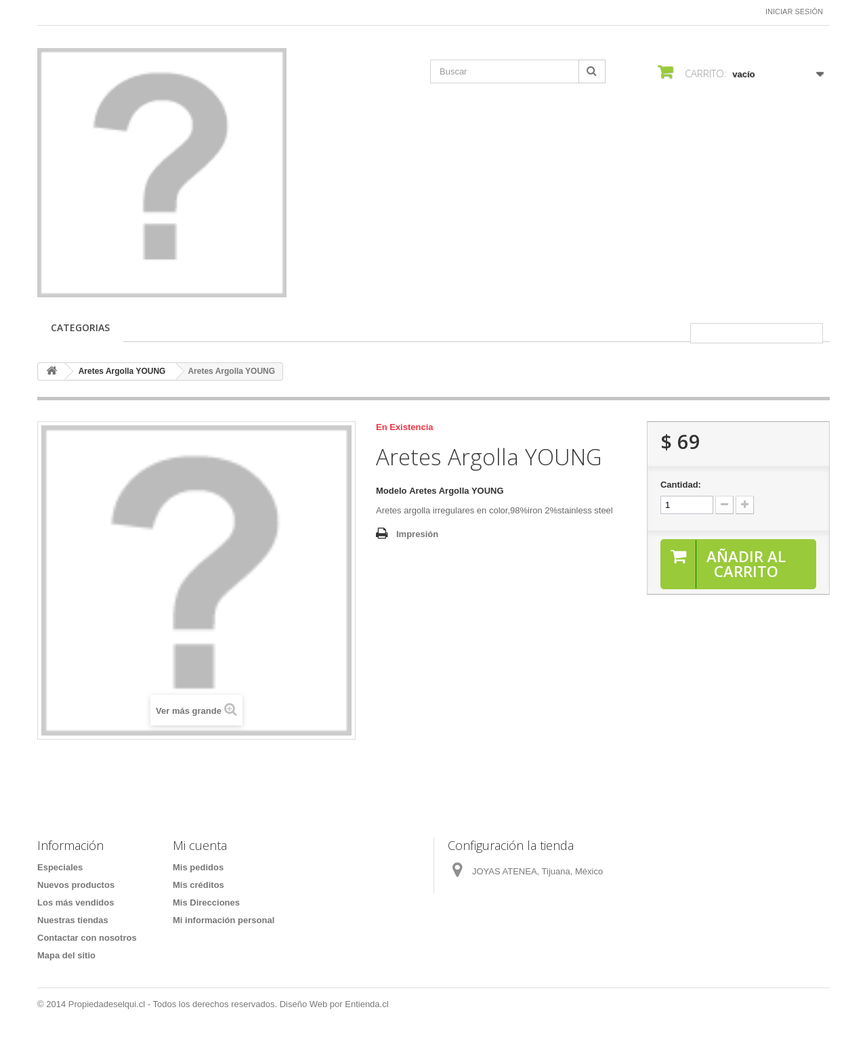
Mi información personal (223, 920)
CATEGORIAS (80, 327)
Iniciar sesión (794, 11)
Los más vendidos (75, 902)
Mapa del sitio (66, 955)
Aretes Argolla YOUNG (122, 371)
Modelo (391, 491)
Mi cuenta (200, 845)
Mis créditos (198, 885)
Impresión (417, 534)
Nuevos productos (75, 885)
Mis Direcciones (206, 902)
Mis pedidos (198, 867)
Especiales (60, 867)
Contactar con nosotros (87, 938)
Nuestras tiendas (72, 920)
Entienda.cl (366, 1004)
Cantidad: (680, 485)
